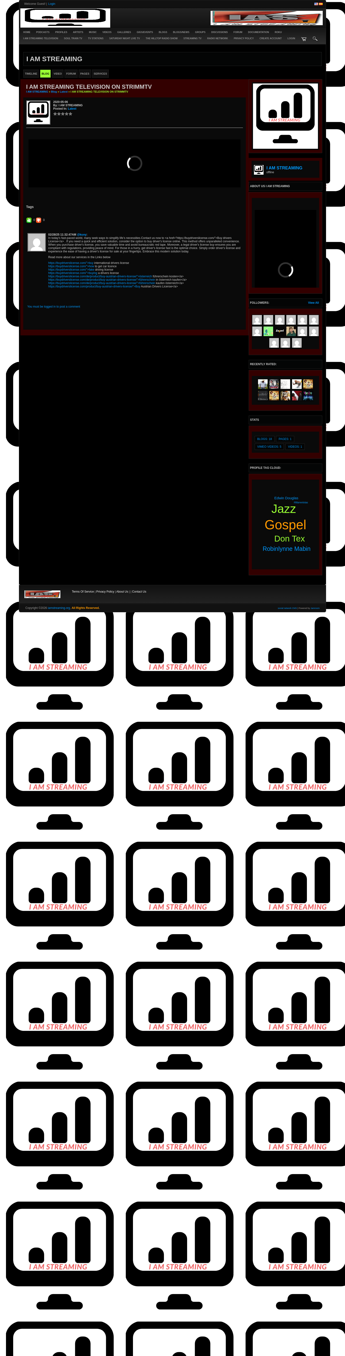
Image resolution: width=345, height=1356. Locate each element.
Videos (107, 32)
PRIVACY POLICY (244, 38)
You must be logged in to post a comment (53, 387)
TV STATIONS (96, 38)
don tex (289, 538)
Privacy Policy (105, 591)
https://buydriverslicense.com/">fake (71, 350)
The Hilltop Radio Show (162, 38)
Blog (54, 91)
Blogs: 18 (264, 439)
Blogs (163, 32)
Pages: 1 (285, 439)
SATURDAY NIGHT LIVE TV (124, 38)
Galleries (124, 32)
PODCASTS (43, 32)
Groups (200, 32)
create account (270, 38)
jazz (283, 509)
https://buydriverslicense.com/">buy (70, 343)
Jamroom (315, 608)
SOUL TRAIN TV (73, 38)
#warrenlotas (301, 502)
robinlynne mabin (286, 548)
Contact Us (139, 591)
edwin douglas (286, 498)
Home (26, 32)
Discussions (219, 32)
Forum (238, 32)
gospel (285, 524)
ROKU (278, 32)
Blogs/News (181, 32)
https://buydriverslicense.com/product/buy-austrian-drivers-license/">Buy (94, 367)
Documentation (258, 32)
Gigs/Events (145, 32)
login (291, 38)
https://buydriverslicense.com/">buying (72, 353)
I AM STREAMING (37, 91)
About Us (122, 591)
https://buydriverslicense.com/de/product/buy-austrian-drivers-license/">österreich (100, 356)
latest (64, 91)
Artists (78, 32)
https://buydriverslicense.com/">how (71, 346)
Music (93, 32)
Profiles (61, 32)
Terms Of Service (83, 591)
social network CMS (287, 608)
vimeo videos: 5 (269, 446)
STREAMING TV (192, 38)
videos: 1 (295, 446)
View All (313, 302)
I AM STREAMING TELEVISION (40, 38)
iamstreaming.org (59, 608)
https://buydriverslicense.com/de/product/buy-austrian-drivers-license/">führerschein (101, 360)
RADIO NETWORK (217, 38)
